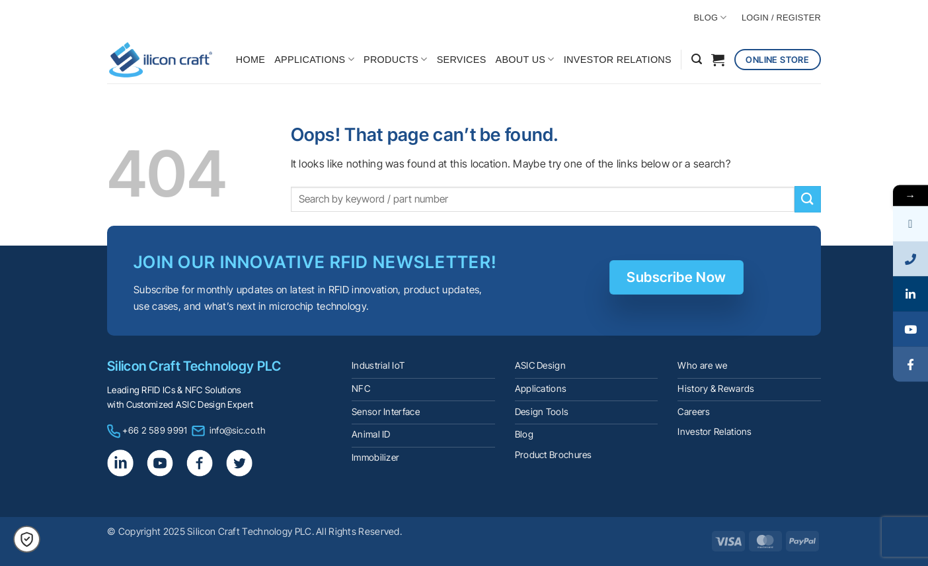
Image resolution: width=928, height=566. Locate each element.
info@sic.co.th (237, 430)
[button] (696, 59)
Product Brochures (553, 454)
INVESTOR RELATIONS (618, 59)
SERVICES (461, 59)
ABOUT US (525, 59)
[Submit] (807, 199)
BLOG (710, 17)
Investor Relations (714, 431)
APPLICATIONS (314, 59)
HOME (250, 59)
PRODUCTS (396, 59)
